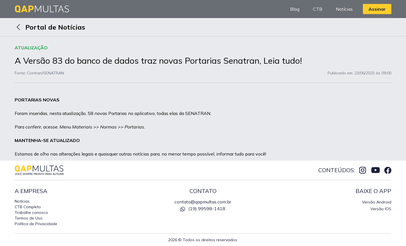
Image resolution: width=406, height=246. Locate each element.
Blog (294, 9)
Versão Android (376, 202)
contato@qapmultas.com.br (203, 202)
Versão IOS (380, 208)
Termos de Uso (29, 218)
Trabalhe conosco (31, 212)
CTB (317, 9)
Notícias (344, 9)
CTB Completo (28, 206)
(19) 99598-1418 (202, 208)
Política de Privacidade (36, 223)
